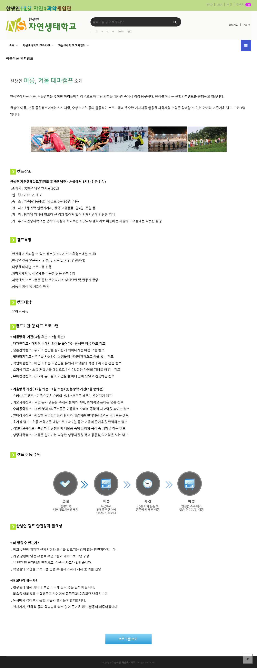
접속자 (243, 4)
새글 (229, 4)
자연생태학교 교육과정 (36, 45)
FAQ (209, 4)
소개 (11, 45)
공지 (130, 31)
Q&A (220, 4)
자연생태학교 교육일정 (72, 45)
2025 (121, 31)
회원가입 (233, 25)
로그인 (246, 25)
